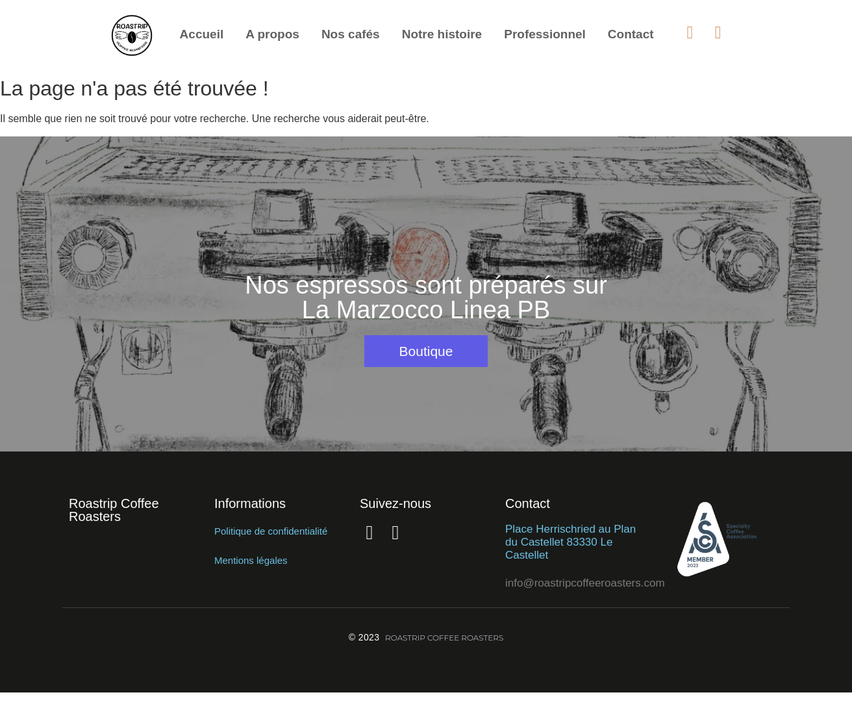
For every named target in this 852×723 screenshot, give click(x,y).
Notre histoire (442, 34)
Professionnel (545, 34)
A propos (272, 34)
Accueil (202, 34)
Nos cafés (350, 34)
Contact (631, 34)
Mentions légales (251, 560)
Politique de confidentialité (270, 531)
